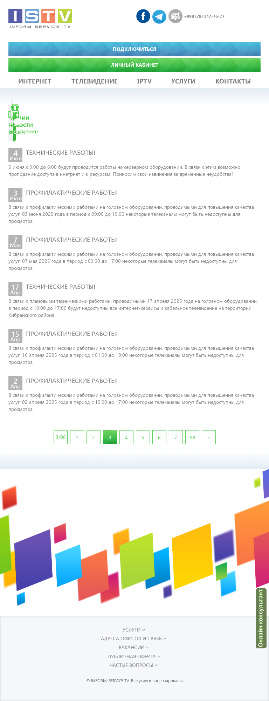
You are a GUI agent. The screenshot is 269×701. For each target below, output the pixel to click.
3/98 (61, 437)
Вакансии (134, 647)
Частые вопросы (134, 665)
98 (192, 437)
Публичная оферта (134, 656)
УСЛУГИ (183, 81)
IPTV (144, 81)
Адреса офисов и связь (133, 638)
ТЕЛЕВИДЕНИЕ (94, 81)
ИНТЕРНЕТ (34, 81)
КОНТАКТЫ (233, 81)
